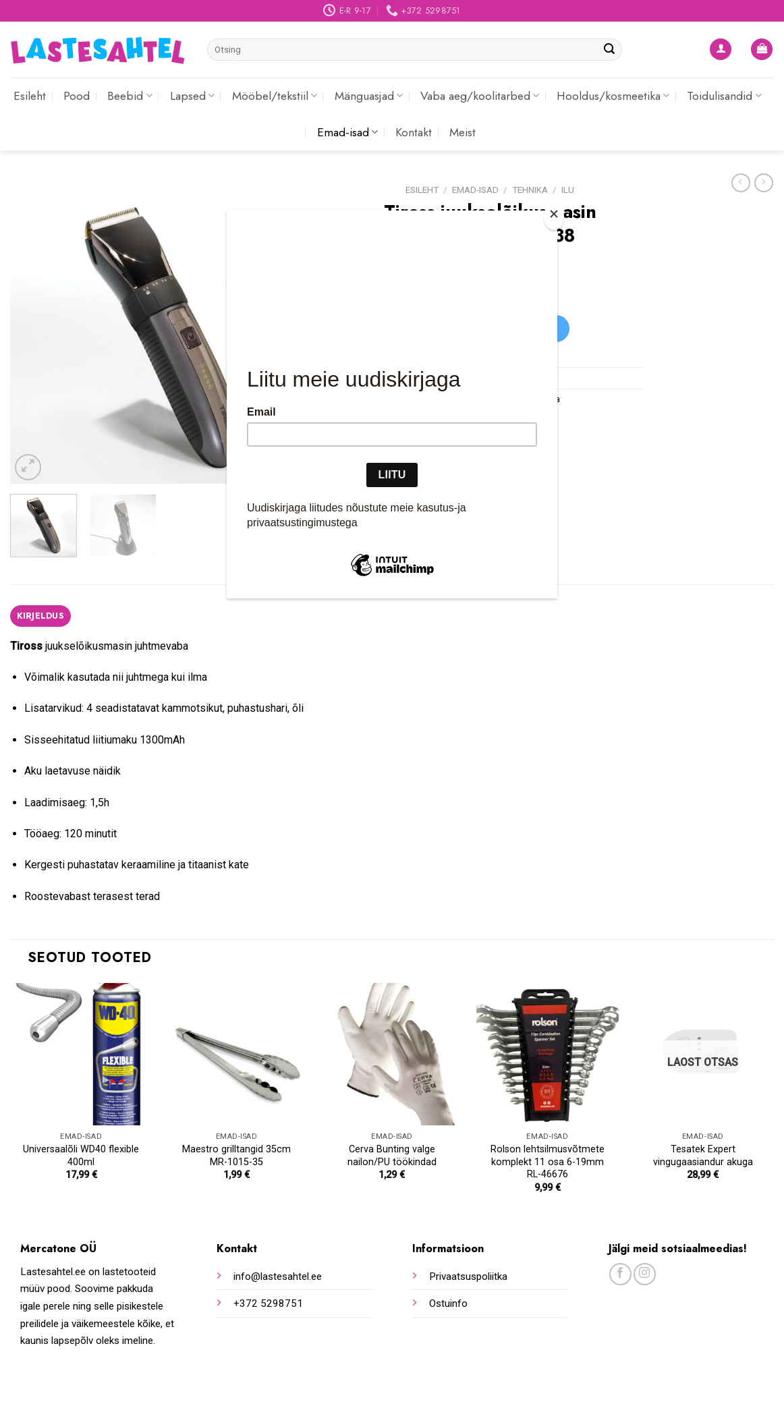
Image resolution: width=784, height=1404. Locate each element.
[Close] (554, 217)
